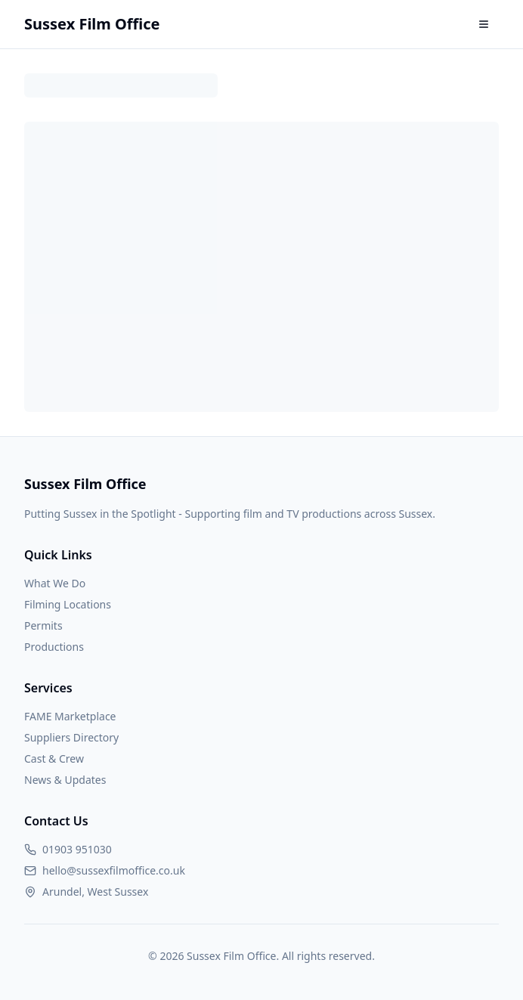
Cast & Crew (54, 758)
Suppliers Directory (71, 737)
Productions (54, 646)
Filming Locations (67, 604)
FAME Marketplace (70, 716)
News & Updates (65, 779)
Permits (43, 625)
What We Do (54, 583)
